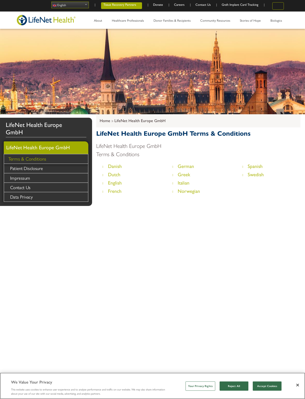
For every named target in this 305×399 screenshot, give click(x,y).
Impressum (20, 178)
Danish (115, 166)
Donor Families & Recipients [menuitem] (172, 22)
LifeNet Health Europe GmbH (140, 120)
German (186, 166)
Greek (184, 174)
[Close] (298, 385)
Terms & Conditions (27, 158)
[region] (152, 386)
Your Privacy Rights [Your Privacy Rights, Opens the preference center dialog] (200, 386)
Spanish (255, 166)
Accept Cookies (267, 386)
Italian (183, 183)
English (59, 5)
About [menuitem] (99, 22)
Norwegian (189, 191)
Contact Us (20, 188)
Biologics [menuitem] (277, 22)
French (115, 191)
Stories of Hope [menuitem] (251, 22)
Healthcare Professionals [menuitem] (129, 22)
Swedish (256, 174)
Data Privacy (21, 197)
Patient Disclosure (27, 168)
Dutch (114, 174)
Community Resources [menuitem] (216, 22)
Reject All (234, 386)
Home (105, 120)
